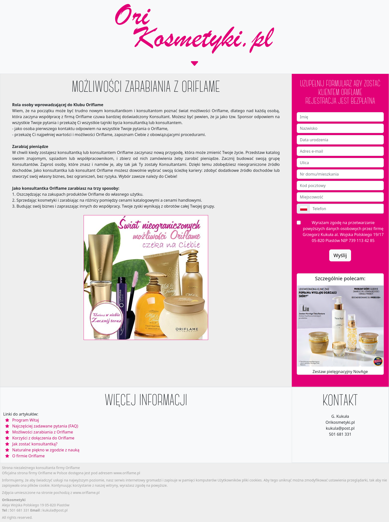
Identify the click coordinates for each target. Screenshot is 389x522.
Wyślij (340, 255)
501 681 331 (20, 510)
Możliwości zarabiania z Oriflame (42, 432)
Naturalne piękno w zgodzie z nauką (45, 450)
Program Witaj (25, 420)
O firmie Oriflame (28, 456)
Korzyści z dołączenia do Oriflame (43, 438)
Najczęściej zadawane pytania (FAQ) (45, 426)
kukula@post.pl (54, 510)
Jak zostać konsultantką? (34, 444)
